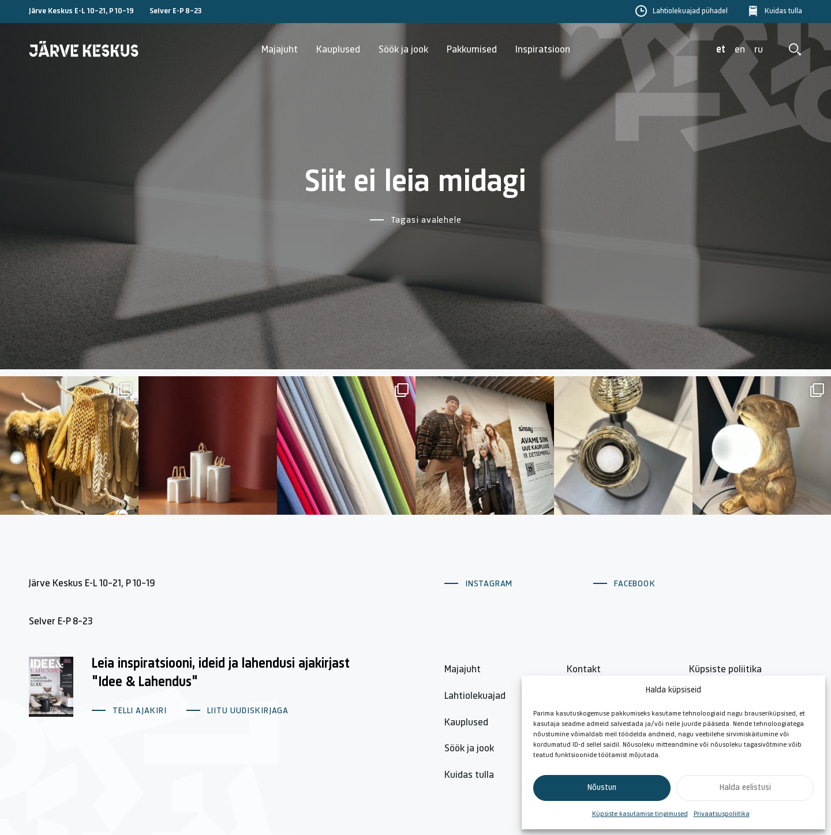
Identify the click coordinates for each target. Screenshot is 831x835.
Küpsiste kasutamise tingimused (640, 814)
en (740, 49)
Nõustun (601, 788)
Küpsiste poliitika (725, 669)
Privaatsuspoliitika (722, 814)
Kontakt (584, 669)
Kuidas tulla (783, 11)
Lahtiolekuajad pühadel (690, 11)
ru (758, 49)
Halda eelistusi (745, 788)
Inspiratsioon (542, 49)
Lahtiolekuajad (475, 696)
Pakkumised (472, 49)
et (720, 49)
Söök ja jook (403, 49)
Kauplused (338, 49)
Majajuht (279, 49)
